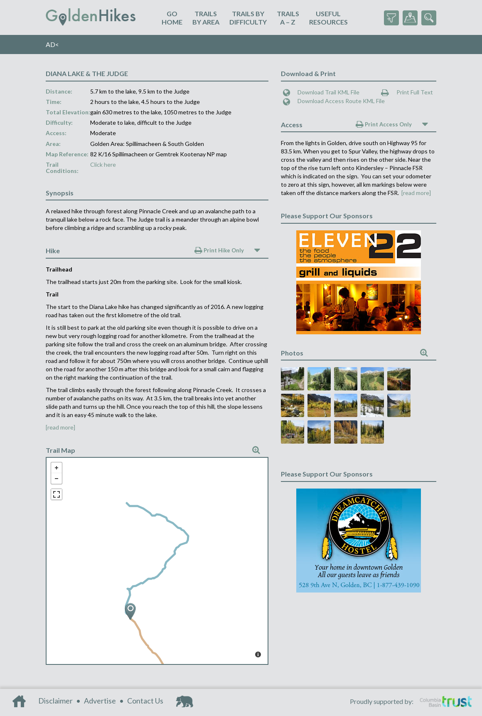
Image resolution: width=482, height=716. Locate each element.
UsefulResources (328, 18)
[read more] (60, 427)
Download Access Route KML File (334, 100)
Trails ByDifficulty (248, 18)
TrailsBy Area (205, 18)
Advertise (100, 700)
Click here (103, 164)
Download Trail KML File (321, 92)
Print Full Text (407, 92)
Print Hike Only (219, 250)
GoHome (172, 18)
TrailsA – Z (288, 18)
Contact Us (145, 700)
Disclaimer (55, 700)
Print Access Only (384, 124)
